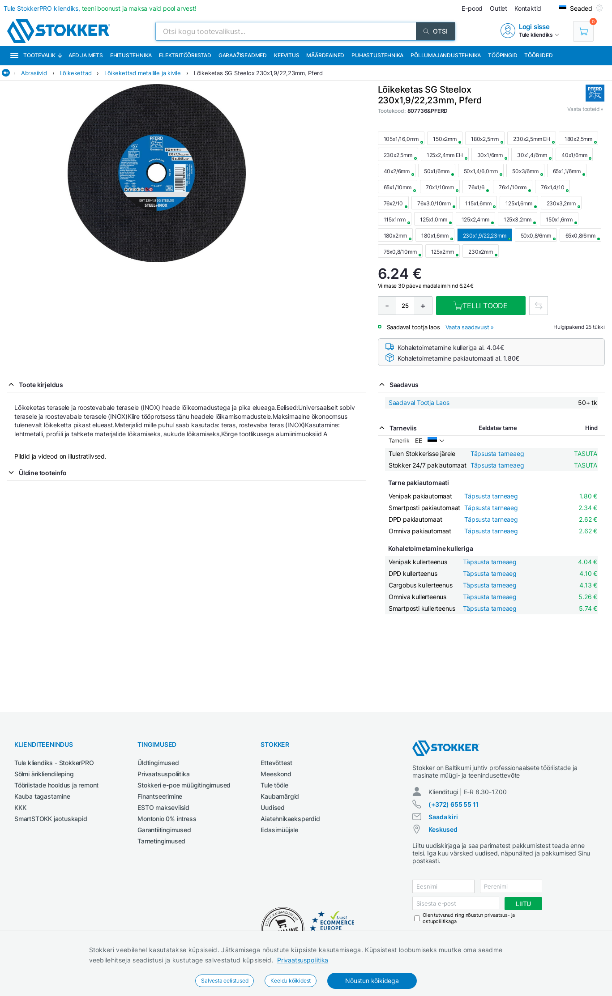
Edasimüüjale (279, 830)
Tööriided (538, 55)
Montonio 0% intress (166, 818)
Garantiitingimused (164, 830)
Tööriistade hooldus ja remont (56, 785)
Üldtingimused (158, 762)
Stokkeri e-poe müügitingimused (184, 785)
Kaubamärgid (280, 796)
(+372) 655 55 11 (453, 804)
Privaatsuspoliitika (302, 960)
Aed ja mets (85, 55)
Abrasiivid (34, 73)
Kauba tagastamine (42, 796)
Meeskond (276, 774)
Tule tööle (274, 785)
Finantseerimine (159, 796)
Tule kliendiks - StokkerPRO (54, 762)
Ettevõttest (276, 762)
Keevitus (286, 55)
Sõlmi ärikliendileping (44, 774)
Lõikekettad (76, 73)
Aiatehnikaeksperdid (290, 818)
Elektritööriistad (185, 55)
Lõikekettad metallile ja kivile (142, 73)
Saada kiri (443, 817)
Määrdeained (325, 55)
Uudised (273, 807)
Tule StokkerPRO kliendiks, (100, 8)
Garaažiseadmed (242, 55)
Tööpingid (502, 55)
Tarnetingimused (161, 841)
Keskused (442, 829)
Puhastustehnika (377, 55)
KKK (20, 807)
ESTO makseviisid (163, 807)
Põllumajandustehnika (446, 55)
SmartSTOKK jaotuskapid (50, 818)
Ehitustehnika (131, 55)
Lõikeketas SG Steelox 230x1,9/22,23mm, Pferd (258, 73)
